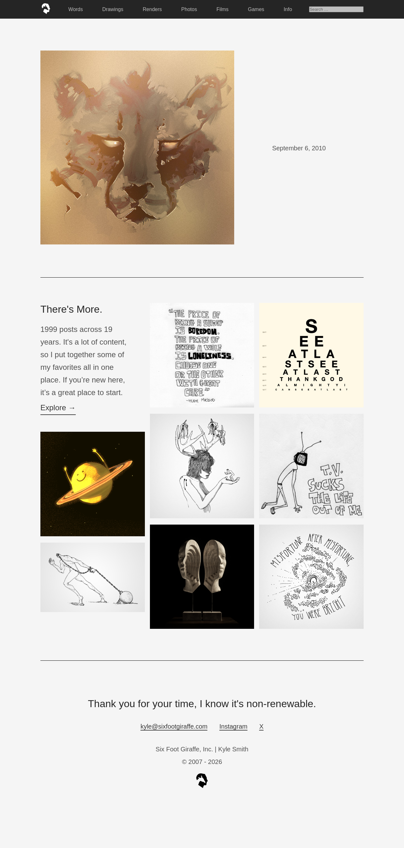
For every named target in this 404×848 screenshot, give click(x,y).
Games (256, 9)
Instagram (233, 726)
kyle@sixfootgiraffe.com (173, 726)
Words (75, 9)
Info (288, 9)
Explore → (58, 407)
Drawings (112, 9)
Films (223, 9)
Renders (152, 9)
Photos (189, 9)
